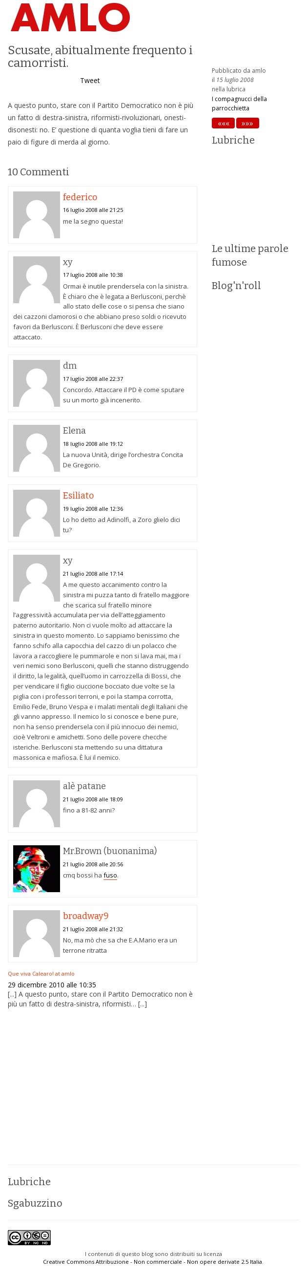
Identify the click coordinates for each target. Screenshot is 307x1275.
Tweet (90, 80)
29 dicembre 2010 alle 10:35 (52, 984)
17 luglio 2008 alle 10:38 (93, 274)
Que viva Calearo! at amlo (41, 973)
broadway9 (86, 916)
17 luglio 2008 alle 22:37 (93, 378)
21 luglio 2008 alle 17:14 (93, 573)
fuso (110, 875)
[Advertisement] (102, 1086)
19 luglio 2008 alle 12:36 (93, 508)
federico (80, 197)
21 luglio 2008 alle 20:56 (93, 864)
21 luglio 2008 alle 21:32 (93, 929)
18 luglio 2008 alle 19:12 (93, 443)
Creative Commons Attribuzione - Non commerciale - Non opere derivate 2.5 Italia (152, 1261)
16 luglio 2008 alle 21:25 (93, 209)
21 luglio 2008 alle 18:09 (93, 799)
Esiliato (78, 495)
